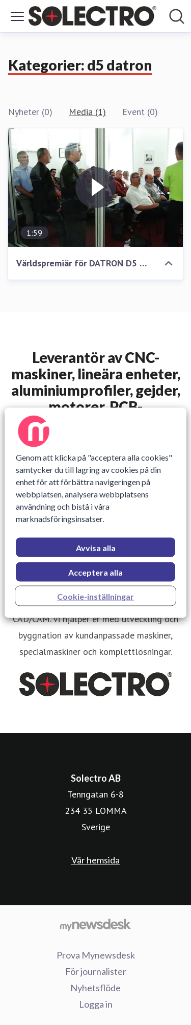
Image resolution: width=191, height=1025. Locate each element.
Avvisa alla (96, 547)
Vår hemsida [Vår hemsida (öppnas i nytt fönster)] (95, 859)
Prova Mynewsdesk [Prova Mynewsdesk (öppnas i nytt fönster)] (96, 955)
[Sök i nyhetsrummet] (177, 16)
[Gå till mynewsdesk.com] (95, 924)
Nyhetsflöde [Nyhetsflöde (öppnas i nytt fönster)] (95, 987)
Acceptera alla (95, 572)
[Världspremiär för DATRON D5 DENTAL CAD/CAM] (95, 187)
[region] (95, 512)
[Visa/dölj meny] (17, 16)
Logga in (96, 1004)
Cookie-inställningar (95, 596)
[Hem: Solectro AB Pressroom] (92, 16)
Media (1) (87, 112)
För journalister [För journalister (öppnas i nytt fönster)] (95, 971)
